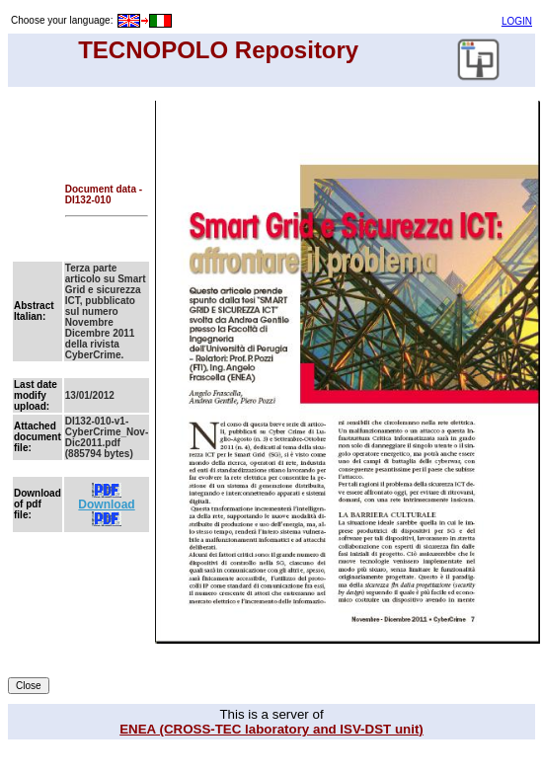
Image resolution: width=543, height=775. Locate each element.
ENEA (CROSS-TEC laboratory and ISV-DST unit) (271, 729)
